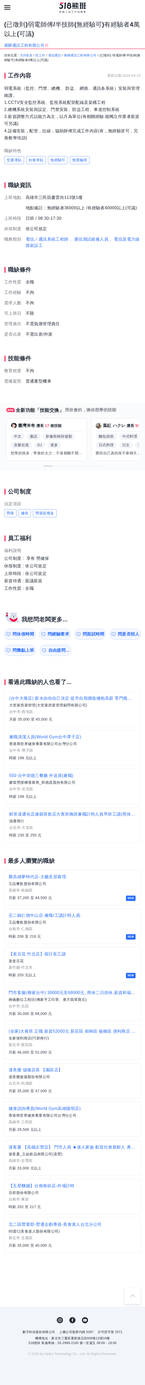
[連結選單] (7, 7)
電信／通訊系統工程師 (47, 239)
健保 (25, 513)
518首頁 (26, 55)
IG (60, 1320)
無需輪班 (79, 160)
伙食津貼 (36, 160)
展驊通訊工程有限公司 (80, 55)
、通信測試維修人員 (89, 239)
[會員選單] (138, 7)
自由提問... (58, 650)
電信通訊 (54, 55)
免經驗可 (57, 160)
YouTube (85, 1320)
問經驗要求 (58, 634)
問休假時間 (23, 634)
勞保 (10, 513)
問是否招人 (128, 634)
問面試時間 (93, 634)
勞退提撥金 (44, 513)
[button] (48, 466)
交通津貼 (14, 160)
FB (72, 1320)
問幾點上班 (23, 650)
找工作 (40, 55)
